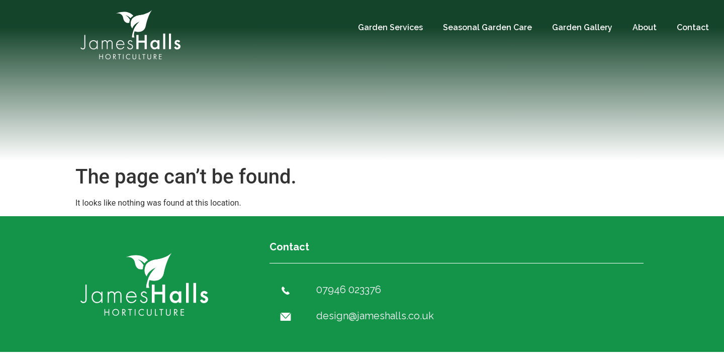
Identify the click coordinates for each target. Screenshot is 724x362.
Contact (693, 27)
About (644, 27)
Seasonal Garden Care (487, 27)
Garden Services (390, 27)
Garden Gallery (582, 27)
